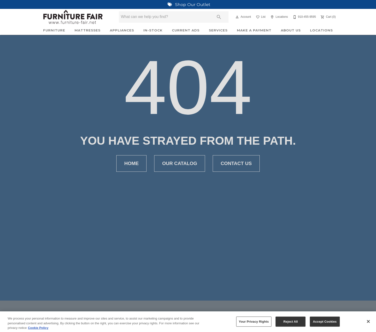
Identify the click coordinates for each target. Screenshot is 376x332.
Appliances (122, 30)
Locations (321, 30)
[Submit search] (219, 17)
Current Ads (186, 30)
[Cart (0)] (328, 17)
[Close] (368, 323)
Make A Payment (254, 30)
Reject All (290, 323)
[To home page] (73, 17)
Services (218, 30)
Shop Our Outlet (188, 4)
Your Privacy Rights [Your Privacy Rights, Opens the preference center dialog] (254, 323)
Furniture (54, 30)
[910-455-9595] (304, 17)
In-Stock (153, 30)
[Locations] (278, 17)
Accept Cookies (325, 323)
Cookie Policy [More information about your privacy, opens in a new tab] (38, 330)
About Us (291, 30)
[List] (260, 17)
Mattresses (87, 30)
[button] (237, 17)
